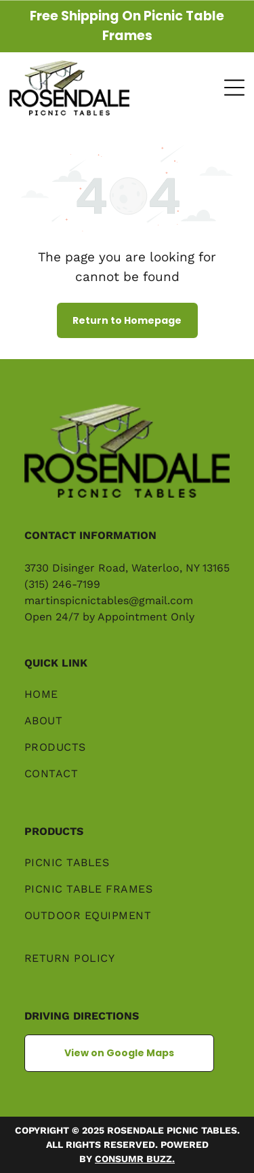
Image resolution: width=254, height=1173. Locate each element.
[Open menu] (234, 87)
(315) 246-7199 (62, 584)
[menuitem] (127, 701)
